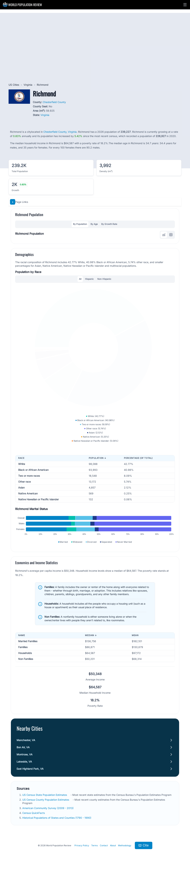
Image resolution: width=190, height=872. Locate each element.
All (80, 279)
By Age (94, 224)
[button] (185, 5)
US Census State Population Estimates (44, 794)
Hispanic (89, 279)
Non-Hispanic (104, 279)
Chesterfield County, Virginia (60, 131)
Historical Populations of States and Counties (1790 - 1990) (56, 817)
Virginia (28, 84)
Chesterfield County (54, 102)
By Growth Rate (109, 224)
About (113, 845)
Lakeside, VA (24, 761)
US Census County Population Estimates (45, 799)
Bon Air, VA (23, 747)
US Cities (14, 84)
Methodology (124, 845)
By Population (80, 224)
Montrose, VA (24, 754)
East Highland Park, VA (30, 768)
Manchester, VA (26, 740)
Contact (104, 845)
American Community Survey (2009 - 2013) (48, 808)
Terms (94, 845)
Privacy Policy (81, 845)
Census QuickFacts (33, 812)
